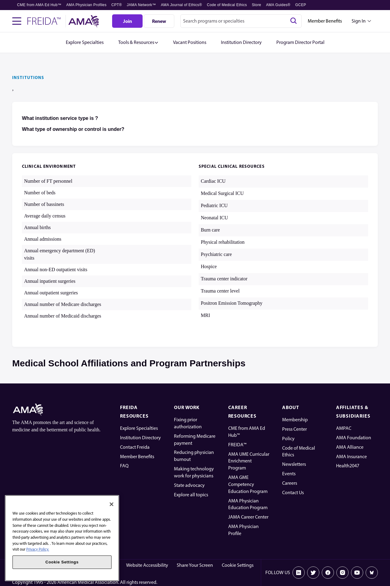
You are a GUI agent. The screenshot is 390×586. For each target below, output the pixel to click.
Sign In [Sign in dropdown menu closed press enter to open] (359, 21)
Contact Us (293, 492)
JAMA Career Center (248, 517)
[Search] (293, 21)
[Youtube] (357, 572)
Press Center (294, 429)
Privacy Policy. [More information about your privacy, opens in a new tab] (37, 549)
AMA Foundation (353, 437)
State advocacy (189, 485)
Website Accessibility (147, 565)
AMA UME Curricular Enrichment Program (248, 461)
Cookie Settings (238, 565)
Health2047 (347, 466)
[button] (138, 42)
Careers (289, 483)
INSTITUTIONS (28, 77)
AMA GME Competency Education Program (248, 484)
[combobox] (241, 21)
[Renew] (159, 21)
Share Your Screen (195, 565)
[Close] (111, 504)
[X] (313, 572)
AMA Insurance (351, 456)
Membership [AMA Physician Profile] (295, 419)
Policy (288, 438)
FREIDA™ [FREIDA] (237, 445)
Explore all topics (191, 495)
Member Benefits (325, 21)
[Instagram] (342, 572)
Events (289, 473)
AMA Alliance (349, 447)
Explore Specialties (139, 428)
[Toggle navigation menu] (16, 21)
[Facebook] (328, 572)
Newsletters (294, 464)
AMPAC (343, 428)
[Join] (127, 21)
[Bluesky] (372, 572)
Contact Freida (135, 447)
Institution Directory (140, 437)
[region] (62, 538)
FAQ (124, 466)
